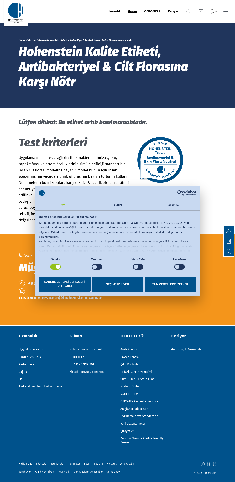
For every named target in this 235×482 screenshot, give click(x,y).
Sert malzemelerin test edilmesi (40, 386)
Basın (87, 463)
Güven (126, 11)
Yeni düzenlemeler (132, 423)
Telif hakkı (64, 471)
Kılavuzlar (41, 463)
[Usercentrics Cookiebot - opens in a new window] (180, 193)
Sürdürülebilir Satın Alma (137, 378)
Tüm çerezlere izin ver (170, 284)
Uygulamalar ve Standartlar (139, 416)
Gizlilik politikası (45, 471)
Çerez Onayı (113, 471)
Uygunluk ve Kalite (31, 348)
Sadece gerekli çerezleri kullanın (64, 284)
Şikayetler (127, 431)
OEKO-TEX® (148, 11)
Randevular (57, 463)
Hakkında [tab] (172, 204)
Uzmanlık (106, 11)
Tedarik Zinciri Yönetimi (136, 371)
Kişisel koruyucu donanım (87, 371)
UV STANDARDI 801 (82, 363)
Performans (26, 363)
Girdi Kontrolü (129, 348)
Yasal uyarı (25, 471)
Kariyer (172, 11)
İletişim (98, 463)
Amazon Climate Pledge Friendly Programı (142, 440)
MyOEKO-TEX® (129, 393)
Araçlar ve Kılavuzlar (134, 408)
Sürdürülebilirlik (30, 356)
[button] (229, 251)
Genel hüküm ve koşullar (88, 471)
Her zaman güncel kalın (120, 463)
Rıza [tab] (62, 204)
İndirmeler (74, 463)
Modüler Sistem (130, 386)
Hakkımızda (25, 463)
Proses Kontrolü (130, 356)
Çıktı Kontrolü (129, 363)
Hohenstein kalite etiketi (86, 348)
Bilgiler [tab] (117, 204)
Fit (20, 378)
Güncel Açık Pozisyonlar (187, 348)
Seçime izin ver (117, 284)
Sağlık (23, 371)
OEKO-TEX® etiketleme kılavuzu (141, 401)
